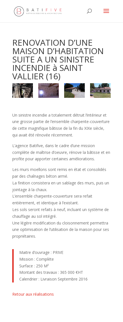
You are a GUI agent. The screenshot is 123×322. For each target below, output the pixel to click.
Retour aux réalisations (33, 294)
